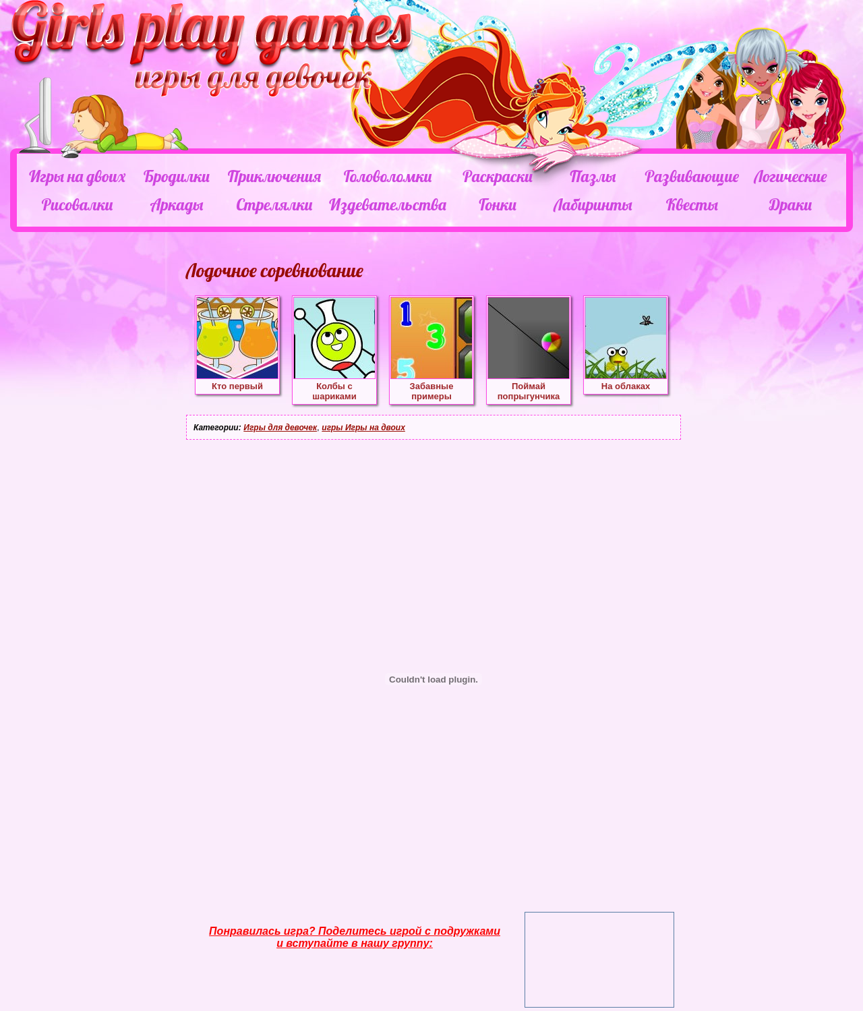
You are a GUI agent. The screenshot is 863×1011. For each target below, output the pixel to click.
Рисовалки (77, 204)
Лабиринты (593, 204)
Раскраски (498, 176)
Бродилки (177, 176)
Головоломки (388, 176)
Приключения (274, 176)
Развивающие (691, 176)
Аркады (177, 204)
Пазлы (593, 176)
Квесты (692, 204)
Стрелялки (274, 204)
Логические (790, 176)
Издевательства (387, 204)
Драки (790, 204)
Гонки (497, 204)
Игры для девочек (280, 427)
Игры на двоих (77, 176)
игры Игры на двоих (363, 427)
